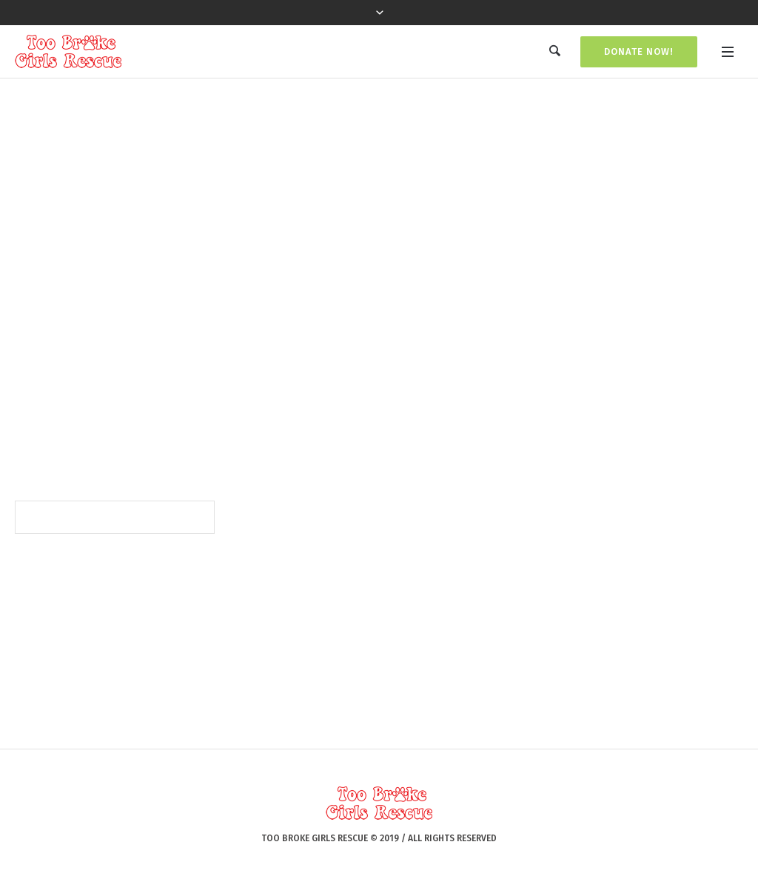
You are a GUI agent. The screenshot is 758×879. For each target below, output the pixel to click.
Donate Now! (639, 51)
